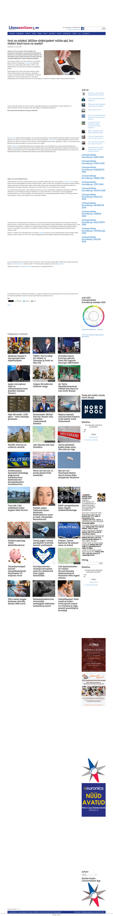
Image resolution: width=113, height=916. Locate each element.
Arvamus (52, 33)
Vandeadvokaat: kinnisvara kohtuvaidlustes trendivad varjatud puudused (95, 149)
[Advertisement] (56, 12)
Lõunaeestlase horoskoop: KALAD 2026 (91, 239)
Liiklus (27, 33)
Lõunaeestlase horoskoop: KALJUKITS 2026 (93, 222)
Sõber (74, 33)
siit (52, 266)
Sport (45, 33)
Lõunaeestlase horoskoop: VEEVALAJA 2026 (93, 230)
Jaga (8, 305)
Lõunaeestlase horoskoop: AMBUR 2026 (91, 213)
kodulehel (60, 264)
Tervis (59, 33)
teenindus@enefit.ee (17, 264)
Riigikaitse (67, 33)
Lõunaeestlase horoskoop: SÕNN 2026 (93, 162)
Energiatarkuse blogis (25, 266)
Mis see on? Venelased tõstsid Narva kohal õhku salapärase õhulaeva (97, 117)
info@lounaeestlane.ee (73, 29)
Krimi (39, 33)
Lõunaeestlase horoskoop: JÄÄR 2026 (93, 156)
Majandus (20, 33)
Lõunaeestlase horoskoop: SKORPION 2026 (93, 205)
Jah (85, 429)
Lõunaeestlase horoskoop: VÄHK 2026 (93, 177)
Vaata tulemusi (93, 437)
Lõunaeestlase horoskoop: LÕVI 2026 (92, 183)
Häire (34, 33)
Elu (79, 33)
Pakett (27, 63)
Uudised (12, 33)
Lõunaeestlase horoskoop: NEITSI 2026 (94, 189)
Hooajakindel (15, 146)
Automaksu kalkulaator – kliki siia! (92, 329)
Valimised (85, 33)
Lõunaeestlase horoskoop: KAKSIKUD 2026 (93, 169)
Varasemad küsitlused (91, 440)
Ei (84, 431)
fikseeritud (12, 138)
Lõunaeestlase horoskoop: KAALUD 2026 (92, 196)
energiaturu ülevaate (68, 181)
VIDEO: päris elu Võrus (94, 109)
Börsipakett (52, 139)
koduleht (41, 232)
